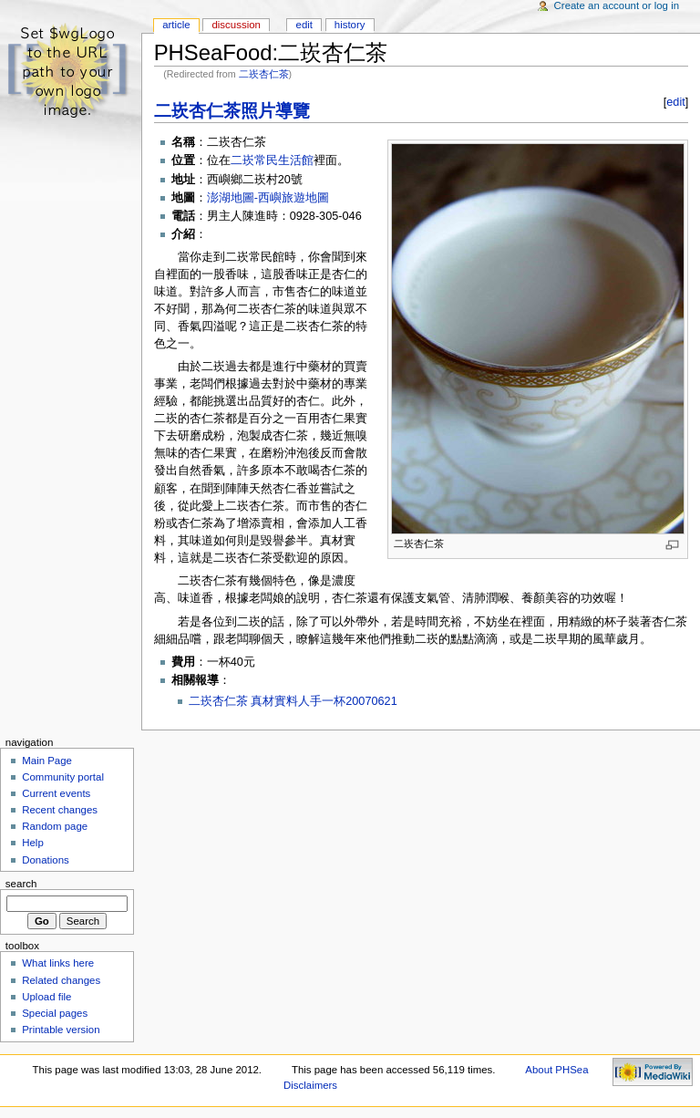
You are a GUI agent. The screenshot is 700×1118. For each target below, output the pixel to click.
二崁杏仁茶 (264, 73)
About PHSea (556, 1069)
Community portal (63, 776)
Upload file (46, 996)
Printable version (60, 1029)
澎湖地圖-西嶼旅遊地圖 (268, 198)
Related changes (61, 980)
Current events (56, 793)
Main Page (47, 760)
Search (21, 883)
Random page (55, 826)
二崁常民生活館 (272, 160)
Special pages (55, 1013)
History (350, 24)
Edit (304, 24)
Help (33, 842)
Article (176, 24)
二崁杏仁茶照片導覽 (232, 110)
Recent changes (60, 809)
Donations (45, 859)
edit (675, 102)
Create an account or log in (617, 5)
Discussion (235, 24)
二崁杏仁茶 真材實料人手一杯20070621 (293, 701)
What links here (58, 963)
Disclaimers (310, 1085)
